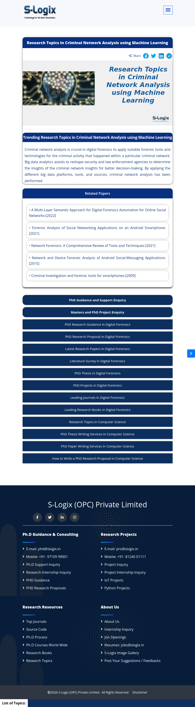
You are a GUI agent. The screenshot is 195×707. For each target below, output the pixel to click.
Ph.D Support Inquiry (43, 564)
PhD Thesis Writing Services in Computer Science (98, 434)
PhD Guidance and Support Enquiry (97, 300)
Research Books (39, 652)
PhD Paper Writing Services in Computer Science (97, 446)
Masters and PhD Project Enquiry (97, 312)
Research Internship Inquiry (48, 572)
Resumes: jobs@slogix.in (124, 645)
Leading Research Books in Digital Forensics (97, 409)
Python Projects (117, 588)
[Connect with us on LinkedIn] (62, 517)
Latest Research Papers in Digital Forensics (97, 349)
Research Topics (39, 660)
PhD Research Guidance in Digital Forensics (97, 324)
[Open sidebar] (191, 353)
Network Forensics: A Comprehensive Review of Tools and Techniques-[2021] (93, 245)
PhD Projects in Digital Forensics (97, 385)
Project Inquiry (116, 564)
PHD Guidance (38, 580)
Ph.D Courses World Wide (47, 645)
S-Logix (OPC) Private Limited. (79, 692)
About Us (112, 621)
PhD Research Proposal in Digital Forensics (97, 336)
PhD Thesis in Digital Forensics (98, 373)
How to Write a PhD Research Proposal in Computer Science (97, 458)
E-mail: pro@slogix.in (121, 548)
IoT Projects (114, 580)
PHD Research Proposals (46, 588)
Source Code (36, 629)
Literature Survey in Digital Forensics (97, 361)
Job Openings (115, 637)
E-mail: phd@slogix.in (43, 548)
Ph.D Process (36, 637)
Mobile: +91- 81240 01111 (125, 556)
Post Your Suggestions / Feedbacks (133, 660)
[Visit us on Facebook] (37, 517)
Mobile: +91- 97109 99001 (47, 556)
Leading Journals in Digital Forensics (97, 397)
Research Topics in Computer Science (97, 422)
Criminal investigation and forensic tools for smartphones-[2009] (83, 275)
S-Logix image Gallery (122, 652)
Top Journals (36, 621)
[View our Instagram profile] (74, 517)
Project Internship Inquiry (125, 572)
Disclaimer (138, 692)
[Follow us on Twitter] (49, 517)
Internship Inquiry (119, 629)
